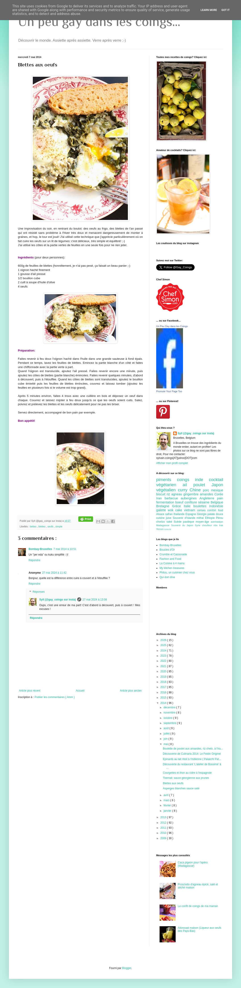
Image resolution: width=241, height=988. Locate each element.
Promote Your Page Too (169, 391)
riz (169, 494)
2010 (163, 833)
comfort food (215, 510)
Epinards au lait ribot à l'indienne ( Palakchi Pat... (192, 759)
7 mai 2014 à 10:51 (64, 549)
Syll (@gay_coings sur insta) (57, 599)
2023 (163, 655)
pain (220, 498)
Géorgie (202, 514)
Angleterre (208, 498)
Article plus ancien (131, 690)
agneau (177, 494)
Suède (178, 521)
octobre (168, 718)
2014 (163, 703)
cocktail (216, 479)
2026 (163, 640)
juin (166, 738)
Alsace (160, 514)
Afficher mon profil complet (172, 463)
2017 (163, 687)
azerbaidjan (217, 521)
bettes (33, 526)
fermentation (165, 502)
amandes (207, 494)
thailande (179, 514)
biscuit (161, 494)
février (168, 805)
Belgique (217, 502)
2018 (163, 682)
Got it (225, 10)
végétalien (167, 490)
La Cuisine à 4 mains (172, 563)
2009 (163, 838)
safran (169, 514)
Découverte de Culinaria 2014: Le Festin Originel (192, 753)
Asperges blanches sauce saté (181, 788)
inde (202, 479)
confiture (191, 502)
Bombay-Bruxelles (40, 549)
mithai (201, 518)
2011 (163, 827)
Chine (196, 490)
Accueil (80, 690)
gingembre (191, 494)
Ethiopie (210, 518)
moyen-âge (203, 521)
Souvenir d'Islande (185, 518)
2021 (163, 666)
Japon (217, 484)
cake (179, 510)
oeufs (51, 526)
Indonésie (216, 506)
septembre (170, 723)
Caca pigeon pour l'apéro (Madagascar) (193, 864)
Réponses (39, 591)
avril (166, 795)
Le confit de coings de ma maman (198, 906)
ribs (216, 525)
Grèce (178, 506)
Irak (221, 525)
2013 (163, 817)
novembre (170, 712)
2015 (163, 697)
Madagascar (163, 525)
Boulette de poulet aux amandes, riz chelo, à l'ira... (193, 748)
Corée (218, 494)
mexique (217, 490)
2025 (163, 645)
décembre (170, 707)
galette (162, 510)
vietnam (190, 510)
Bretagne (164, 506)
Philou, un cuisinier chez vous (177, 572)
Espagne (191, 514)
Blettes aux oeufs (173, 783)
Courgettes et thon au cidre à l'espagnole (187, 772)
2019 (163, 676)
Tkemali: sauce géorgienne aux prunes (186, 777)
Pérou (219, 518)
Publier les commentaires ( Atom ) (55, 697)
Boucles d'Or (167, 549)
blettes (42, 526)
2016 (163, 692)
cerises (202, 510)
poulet (202, 484)
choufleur (208, 525)
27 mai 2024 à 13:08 (95, 599)
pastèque (189, 521)
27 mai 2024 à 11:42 (54, 572)
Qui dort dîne (167, 577)
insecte (167, 529)
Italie (188, 506)
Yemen (160, 529)
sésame (204, 502)
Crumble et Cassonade (173, 554)
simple (58, 526)
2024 (163, 650)
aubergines (190, 498)
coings (186, 479)
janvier (168, 810)
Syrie (198, 525)
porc (207, 490)
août (167, 728)
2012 (163, 822)
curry (183, 490)
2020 (163, 671)
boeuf (180, 502)
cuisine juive (164, 518)
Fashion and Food (170, 558)
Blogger (126, 968)
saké (170, 521)
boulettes (201, 506)
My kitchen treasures (172, 568)
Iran (160, 498)
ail (188, 484)
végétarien (169, 484)
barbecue (172, 498)
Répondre (34, 560)
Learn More (209, 10)
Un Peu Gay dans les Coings (172, 326)
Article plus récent (29, 690)
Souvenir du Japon (183, 525)
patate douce (215, 514)
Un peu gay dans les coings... (99, 21)
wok (171, 510)
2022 (163, 660)
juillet (167, 733)
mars (167, 800)
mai (166, 744)
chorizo (161, 521)
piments (166, 479)
